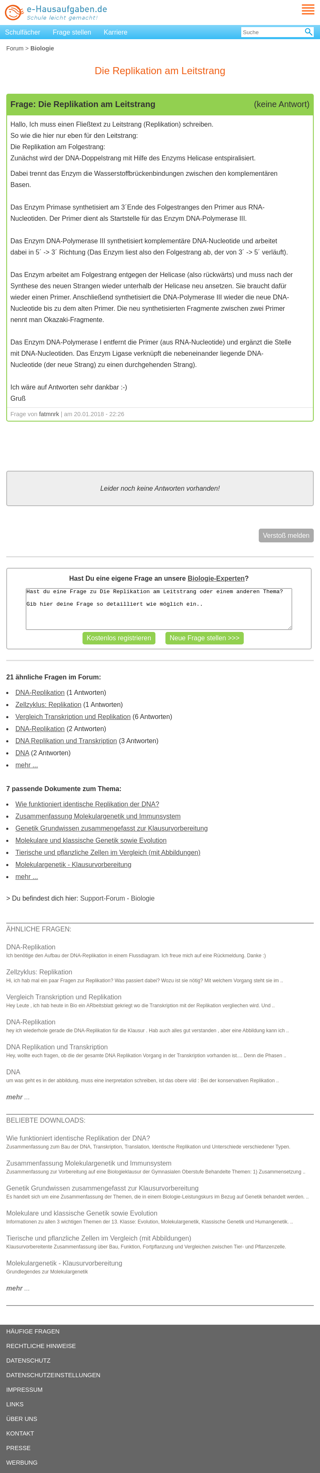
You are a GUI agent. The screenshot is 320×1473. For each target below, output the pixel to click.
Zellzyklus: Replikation (48, 704)
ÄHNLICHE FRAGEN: (38, 929)
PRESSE (18, 1448)
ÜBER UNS (21, 1419)
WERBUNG (22, 1462)
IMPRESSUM (24, 1389)
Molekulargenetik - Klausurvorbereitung (73, 864)
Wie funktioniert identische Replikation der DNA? (87, 804)
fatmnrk (49, 414)
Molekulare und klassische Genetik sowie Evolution (91, 840)
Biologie (143, 898)
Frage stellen (72, 32)
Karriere (116, 32)
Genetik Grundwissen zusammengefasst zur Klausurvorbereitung (111, 828)
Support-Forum (102, 898)
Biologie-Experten (216, 578)
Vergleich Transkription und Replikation (73, 716)
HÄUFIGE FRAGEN (33, 1331)
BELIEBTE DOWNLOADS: (45, 1120)
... (18, 1097)
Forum (15, 48)
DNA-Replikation (40, 692)
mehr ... (26, 765)
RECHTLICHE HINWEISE (41, 1346)
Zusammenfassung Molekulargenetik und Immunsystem (98, 816)
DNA (22, 752)
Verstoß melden (286, 535)
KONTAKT (20, 1433)
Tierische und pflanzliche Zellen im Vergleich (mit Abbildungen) (107, 852)
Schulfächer (22, 32)
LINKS (15, 1404)
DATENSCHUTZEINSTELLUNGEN (53, 1375)
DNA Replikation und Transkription (66, 740)
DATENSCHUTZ (28, 1360)
